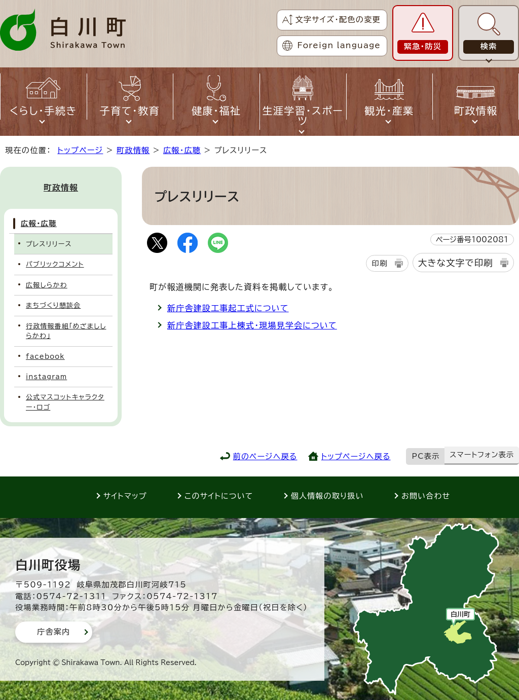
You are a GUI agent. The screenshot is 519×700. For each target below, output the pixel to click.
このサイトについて (218, 496)
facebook (45, 356)
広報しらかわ (46, 285)
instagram (46, 377)
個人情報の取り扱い (327, 496)
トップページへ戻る (356, 456)
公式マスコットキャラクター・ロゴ (65, 402)
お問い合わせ (425, 496)
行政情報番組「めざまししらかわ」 (66, 331)
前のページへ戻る (265, 456)
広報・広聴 (182, 150)
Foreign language (339, 45)
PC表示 (426, 456)
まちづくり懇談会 (53, 305)
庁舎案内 (53, 632)
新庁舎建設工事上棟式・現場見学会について (252, 325)
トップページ (80, 150)
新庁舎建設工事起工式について (228, 308)
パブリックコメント (55, 264)
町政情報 (133, 150)
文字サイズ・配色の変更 (338, 19)
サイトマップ (125, 496)
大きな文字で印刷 (455, 263)
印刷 (379, 263)
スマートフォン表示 (482, 454)
